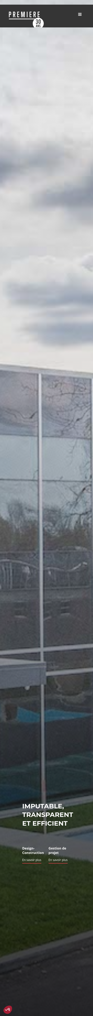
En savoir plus (31, 860)
